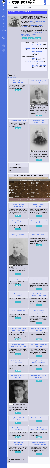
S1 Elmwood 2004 (12, 77)
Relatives (24, 38)
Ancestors (31, 38)
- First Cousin (39, 312)
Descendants (37, 38)
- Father (18, 120)
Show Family (18, 90)
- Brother (18, 279)
